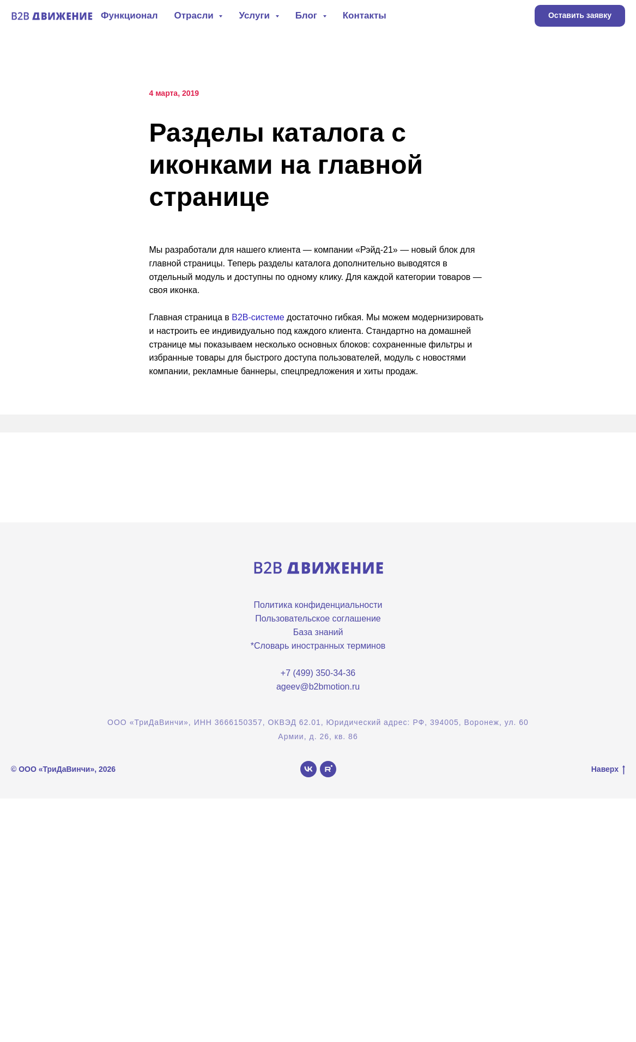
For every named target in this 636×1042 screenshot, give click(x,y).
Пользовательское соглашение (317, 618)
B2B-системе (258, 317)
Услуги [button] (255, 15)
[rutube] (328, 769)
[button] (580, 16)
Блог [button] (307, 15)
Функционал (129, 15)
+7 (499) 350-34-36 (318, 673)
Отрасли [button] (195, 15)
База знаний (318, 632)
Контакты (364, 15)
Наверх (608, 770)
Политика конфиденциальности (317, 605)
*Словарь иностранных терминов (318, 645)
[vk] (308, 769)
